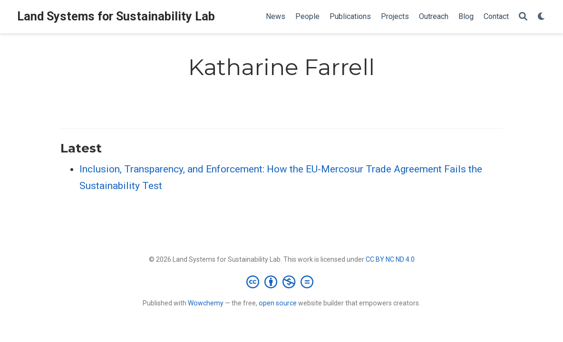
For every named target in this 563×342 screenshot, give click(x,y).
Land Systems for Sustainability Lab (116, 16)
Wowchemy (205, 303)
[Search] (523, 16)
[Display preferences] (541, 16)
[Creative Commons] (281, 282)
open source (278, 303)
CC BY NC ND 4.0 (390, 259)
